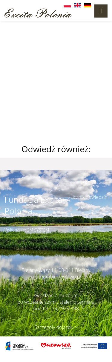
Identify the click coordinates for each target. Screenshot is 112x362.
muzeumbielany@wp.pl (56, 276)
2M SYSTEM (38, 230)
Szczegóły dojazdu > (56, 327)
